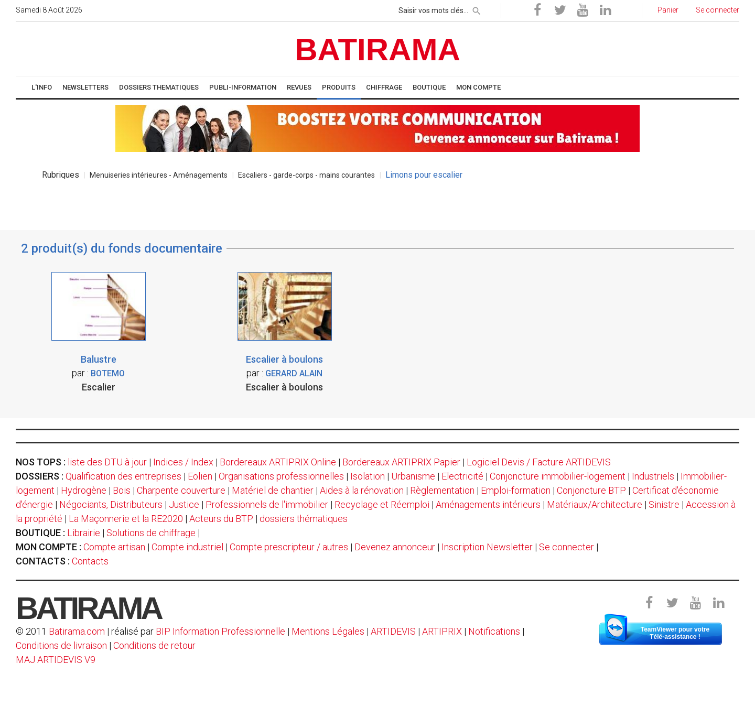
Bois (122, 490)
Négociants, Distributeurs (111, 504)
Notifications (495, 631)
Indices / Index (183, 461)
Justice (184, 504)
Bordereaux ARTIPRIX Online (278, 461)
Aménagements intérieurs (488, 504)
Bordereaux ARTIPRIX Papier (401, 461)
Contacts (90, 561)
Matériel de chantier (273, 490)
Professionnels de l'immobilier (267, 504)
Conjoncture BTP (591, 490)
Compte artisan (114, 546)
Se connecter (566, 546)
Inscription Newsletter (487, 546)
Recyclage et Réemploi (382, 504)
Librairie (83, 532)
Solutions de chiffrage (151, 532)
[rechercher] (476, 9)
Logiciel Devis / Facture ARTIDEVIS (539, 461)
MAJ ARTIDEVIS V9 (55, 659)
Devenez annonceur (394, 546)
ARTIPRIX (442, 631)
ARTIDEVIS (393, 631)
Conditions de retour (154, 645)
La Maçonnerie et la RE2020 (126, 518)
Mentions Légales (328, 631)
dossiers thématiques (304, 518)
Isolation (367, 476)
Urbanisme (413, 476)
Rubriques (60, 175)
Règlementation (442, 490)
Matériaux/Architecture (594, 504)
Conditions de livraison (61, 645)
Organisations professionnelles (281, 476)
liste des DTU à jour (107, 461)
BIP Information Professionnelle (220, 631)
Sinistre (664, 504)
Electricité (462, 476)
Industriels (653, 476)
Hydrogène (83, 490)
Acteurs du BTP (221, 518)
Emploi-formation (516, 490)
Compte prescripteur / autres (289, 546)
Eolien (200, 476)
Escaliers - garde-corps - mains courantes (306, 175)
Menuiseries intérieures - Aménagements (159, 175)
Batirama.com (77, 631)
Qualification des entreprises (123, 476)
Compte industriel (187, 546)
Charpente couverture (181, 490)
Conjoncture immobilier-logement (557, 476)
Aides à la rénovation (362, 490)
